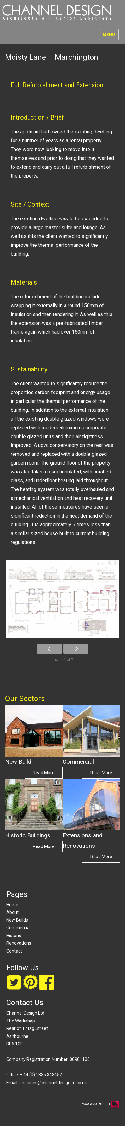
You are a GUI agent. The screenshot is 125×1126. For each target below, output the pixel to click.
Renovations (18, 943)
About (12, 912)
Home (12, 904)
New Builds (17, 920)
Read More (43, 772)
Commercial (18, 927)
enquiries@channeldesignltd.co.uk (53, 1082)
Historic (13, 935)
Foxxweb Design (96, 1103)
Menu (109, 34)
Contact (14, 950)
